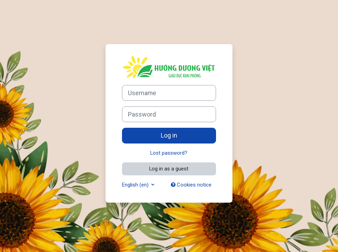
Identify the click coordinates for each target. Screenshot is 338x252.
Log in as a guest (168, 169)
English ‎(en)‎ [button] (136, 185)
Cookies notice (191, 185)
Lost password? (168, 153)
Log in (169, 135)
